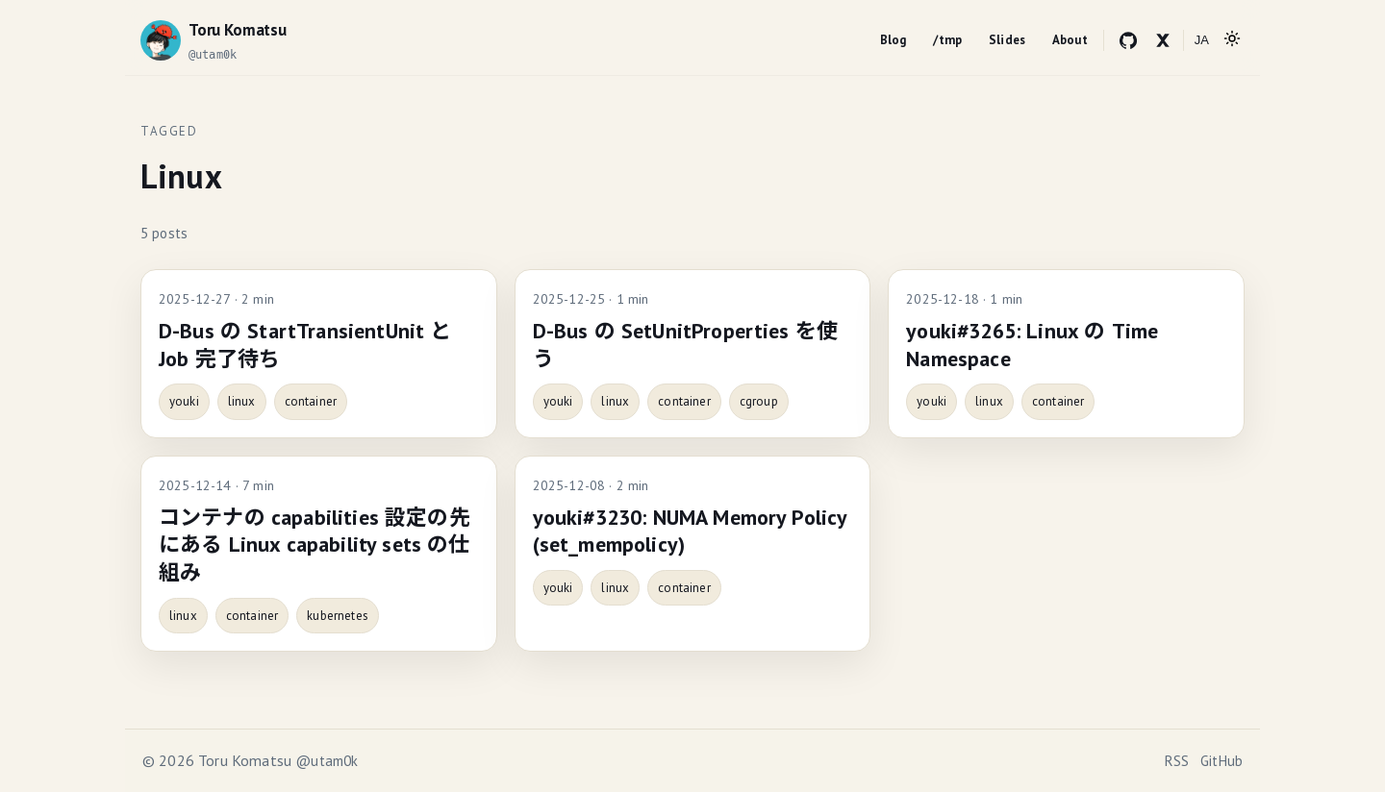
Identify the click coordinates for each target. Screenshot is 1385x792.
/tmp (947, 40)
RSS (1177, 761)
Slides (1007, 40)
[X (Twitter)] (1162, 40)
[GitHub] (1128, 40)
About (1070, 40)
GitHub (1221, 761)
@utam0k (326, 761)
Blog (893, 40)
